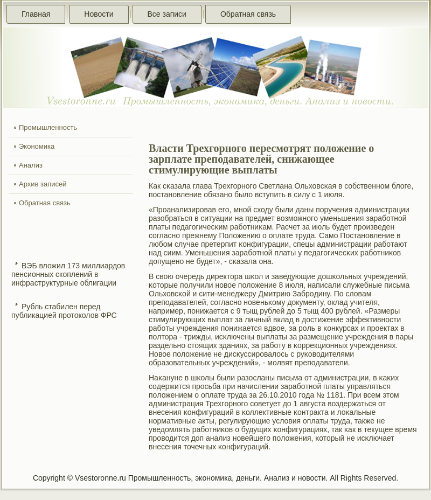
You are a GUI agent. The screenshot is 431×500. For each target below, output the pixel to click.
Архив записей (43, 184)
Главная (36, 14)
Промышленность (48, 127)
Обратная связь (248, 14)
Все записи (167, 14)
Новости (98, 14)
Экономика (36, 146)
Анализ (31, 165)
